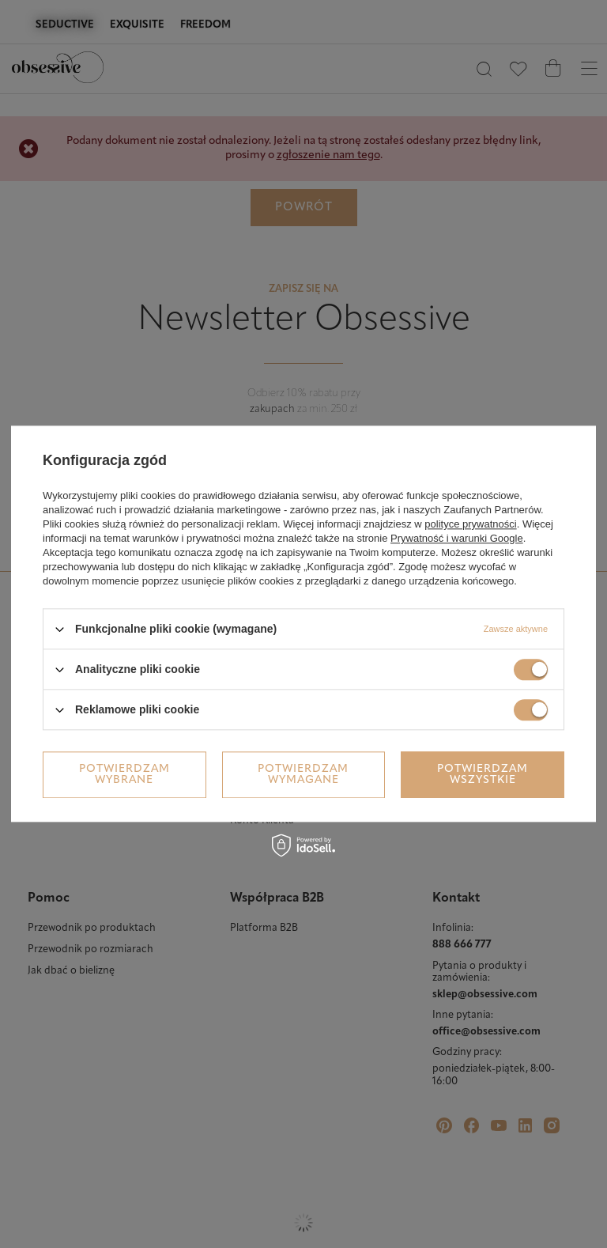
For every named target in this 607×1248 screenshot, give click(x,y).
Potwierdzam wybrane (124, 774)
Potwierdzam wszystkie (482, 774)
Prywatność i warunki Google (456, 538)
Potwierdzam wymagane (303, 774)
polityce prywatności (470, 524)
